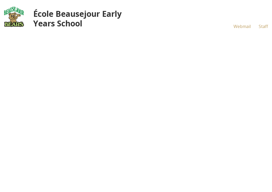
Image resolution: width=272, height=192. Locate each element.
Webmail (242, 26)
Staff (263, 26)
